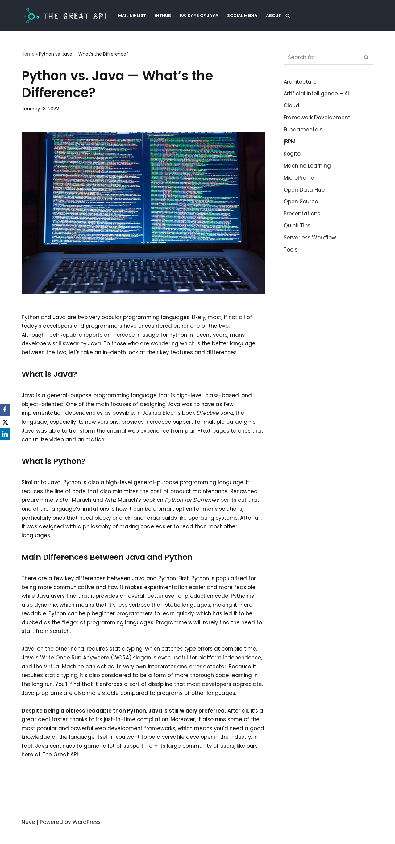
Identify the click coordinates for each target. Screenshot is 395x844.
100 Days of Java (199, 16)
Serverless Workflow (310, 237)
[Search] (287, 15)
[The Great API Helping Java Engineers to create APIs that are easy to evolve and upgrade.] (65, 16)
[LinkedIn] (6, 434)
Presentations (302, 213)
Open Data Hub (304, 189)
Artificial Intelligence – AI (316, 93)
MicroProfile (299, 177)
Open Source (301, 201)
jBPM (289, 141)
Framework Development (317, 117)
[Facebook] (6, 410)
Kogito (292, 153)
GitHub (163, 16)
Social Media (242, 16)
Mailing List (132, 16)
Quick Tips (297, 225)
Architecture (300, 81)
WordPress (87, 835)
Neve (28, 835)
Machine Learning (307, 165)
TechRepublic (65, 335)
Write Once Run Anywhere (75, 661)
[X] (6, 422)
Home (28, 54)
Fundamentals (303, 129)
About (273, 16)
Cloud (291, 105)
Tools (290, 249)
